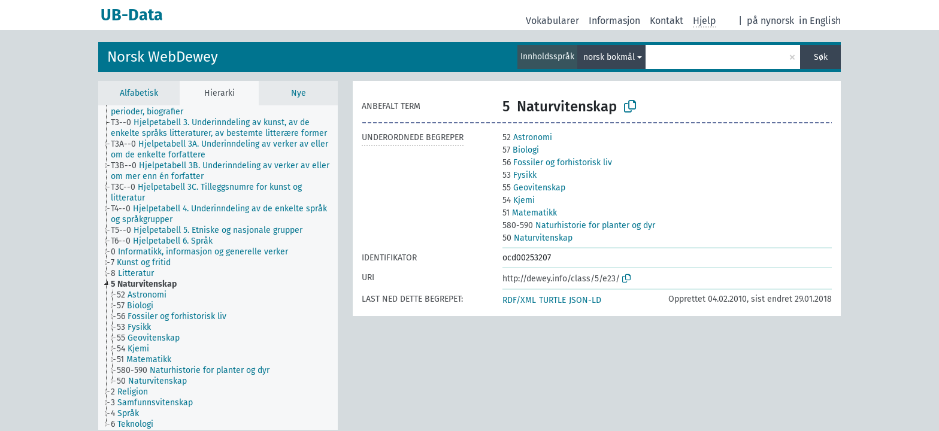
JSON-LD (585, 300)
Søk (821, 57)
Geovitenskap (533, 188)
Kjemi (518, 200)
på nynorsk (770, 20)
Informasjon (614, 20)
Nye (298, 93)
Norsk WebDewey (162, 56)
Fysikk (519, 175)
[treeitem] (229, 106)
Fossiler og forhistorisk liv (557, 162)
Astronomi (527, 137)
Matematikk (529, 213)
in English (820, 20)
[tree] (218, 267)
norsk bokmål (609, 57)
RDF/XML (519, 300)
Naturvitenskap (537, 238)
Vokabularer (552, 20)
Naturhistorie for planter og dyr (578, 225)
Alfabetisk (139, 93)
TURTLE (552, 300)
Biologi (520, 150)
